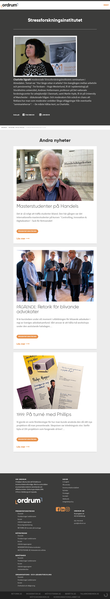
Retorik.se (16, 593)
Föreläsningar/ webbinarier (27, 516)
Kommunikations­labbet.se (67, 597)
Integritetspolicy (68, 502)
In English (66, 482)
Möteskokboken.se (39, 597)
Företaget (66, 493)
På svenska (66, 485)
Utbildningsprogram (25, 522)
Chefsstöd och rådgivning (26, 586)
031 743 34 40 (78, 521)
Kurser (20, 519)
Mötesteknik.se (53, 593)
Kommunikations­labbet (71, 488)
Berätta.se (70, 593)
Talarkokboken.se (89, 593)
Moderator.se (33, 593)
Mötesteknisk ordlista (32, 550)
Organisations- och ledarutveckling (34, 575)
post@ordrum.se (80, 523)
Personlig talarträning (25, 525)
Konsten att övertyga (29, 528)
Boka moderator (29, 547)
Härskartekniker (23, 569)
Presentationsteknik (25, 511)
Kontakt (65, 496)
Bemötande (21, 555)
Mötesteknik (21, 533)
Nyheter (65, 490)
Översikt (20, 514)
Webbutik (66, 499)
